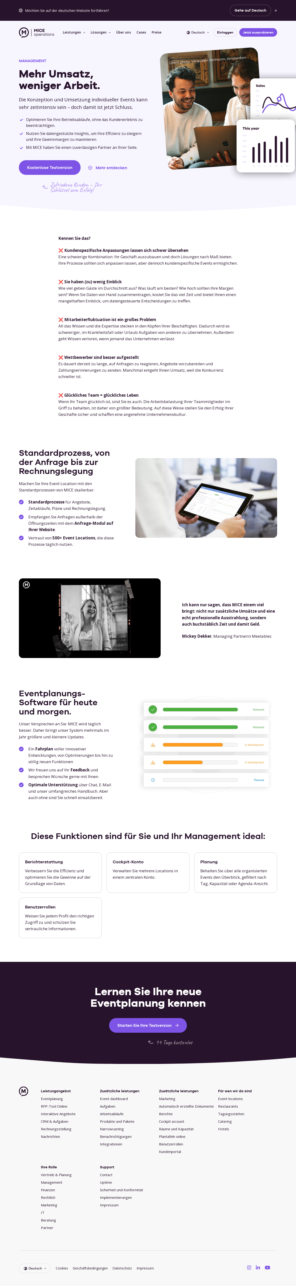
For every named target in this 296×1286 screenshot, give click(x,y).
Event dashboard (114, 1098)
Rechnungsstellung (56, 1129)
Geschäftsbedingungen (90, 1268)
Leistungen (72, 32)
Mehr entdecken (111, 167)
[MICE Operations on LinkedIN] (258, 1267)
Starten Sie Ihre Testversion (144, 1025)
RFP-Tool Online (54, 1106)
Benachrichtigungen (116, 1136)
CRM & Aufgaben (54, 1121)
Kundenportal (170, 1151)
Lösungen (99, 32)
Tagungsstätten (231, 1113)
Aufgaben (107, 1106)
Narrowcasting (112, 1129)
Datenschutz (122, 1268)
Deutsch (196, 32)
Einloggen (225, 32)
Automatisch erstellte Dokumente (186, 1106)
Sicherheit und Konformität (121, 1189)
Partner (47, 1227)
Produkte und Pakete (117, 1121)
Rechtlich (48, 1197)
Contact (106, 1174)
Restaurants (228, 1106)
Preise (156, 32)
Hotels (223, 1129)
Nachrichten (50, 1136)
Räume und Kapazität (176, 1129)
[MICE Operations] (36, 32)
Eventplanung (52, 1098)
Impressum (109, 1205)
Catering (225, 1121)
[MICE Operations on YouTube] (267, 1267)
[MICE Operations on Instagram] (249, 1267)
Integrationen (111, 1144)
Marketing (167, 1098)
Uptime (106, 1182)
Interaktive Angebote (58, 1113)
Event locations (230, 1098)
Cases (141, 32)
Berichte (166, 1113)
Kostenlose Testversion (49, 167)
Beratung (48, 1220)
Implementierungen (116, 1197)
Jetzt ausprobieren (258, 32)
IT (42, 1212)
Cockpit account (171, 1121)
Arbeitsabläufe (112, 1113)
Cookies (62, 1268)
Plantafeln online (172, 1136)
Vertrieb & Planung (56, 1174)
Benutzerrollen (171, 1144)
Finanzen (48, 1189)
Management (51, 1182)
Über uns (123, 32)
